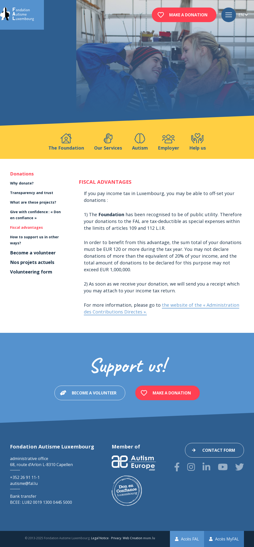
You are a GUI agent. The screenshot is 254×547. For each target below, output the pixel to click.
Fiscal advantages (26, 227)
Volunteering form (31, 272)
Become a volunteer (33, 253)
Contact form (218, 450)
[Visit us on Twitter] (239, 467)
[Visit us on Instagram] (191, 467)
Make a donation (188, 15)
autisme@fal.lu (24, 483)
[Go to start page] (17, 14)
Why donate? (22, 183)
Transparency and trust (31, 192)
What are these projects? (33, 202)
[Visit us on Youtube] (223, 467)
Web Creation (132, 538)
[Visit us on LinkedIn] (206, 467)
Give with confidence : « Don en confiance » (35, 214)
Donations (22, 174)
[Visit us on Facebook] (177, 467)
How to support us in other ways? (34, 240)
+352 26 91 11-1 (25, 477)
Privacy (116, 538)
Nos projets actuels (32, 262)
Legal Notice (100, 538)
